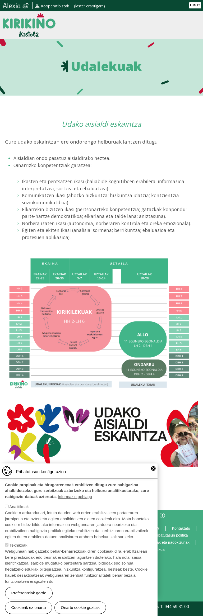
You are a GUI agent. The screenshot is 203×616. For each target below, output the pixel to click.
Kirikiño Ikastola (29, 17)
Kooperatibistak (55, 5)
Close (153, 472)
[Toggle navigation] (196, 25)
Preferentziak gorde (29, 597)
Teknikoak (18, 549)
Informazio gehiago (75, 500)
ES (198, 5)
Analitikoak (19, 510)
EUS (193, 5)
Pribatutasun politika (171, 535)
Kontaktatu (181, 528)
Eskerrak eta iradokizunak (168, 542)
